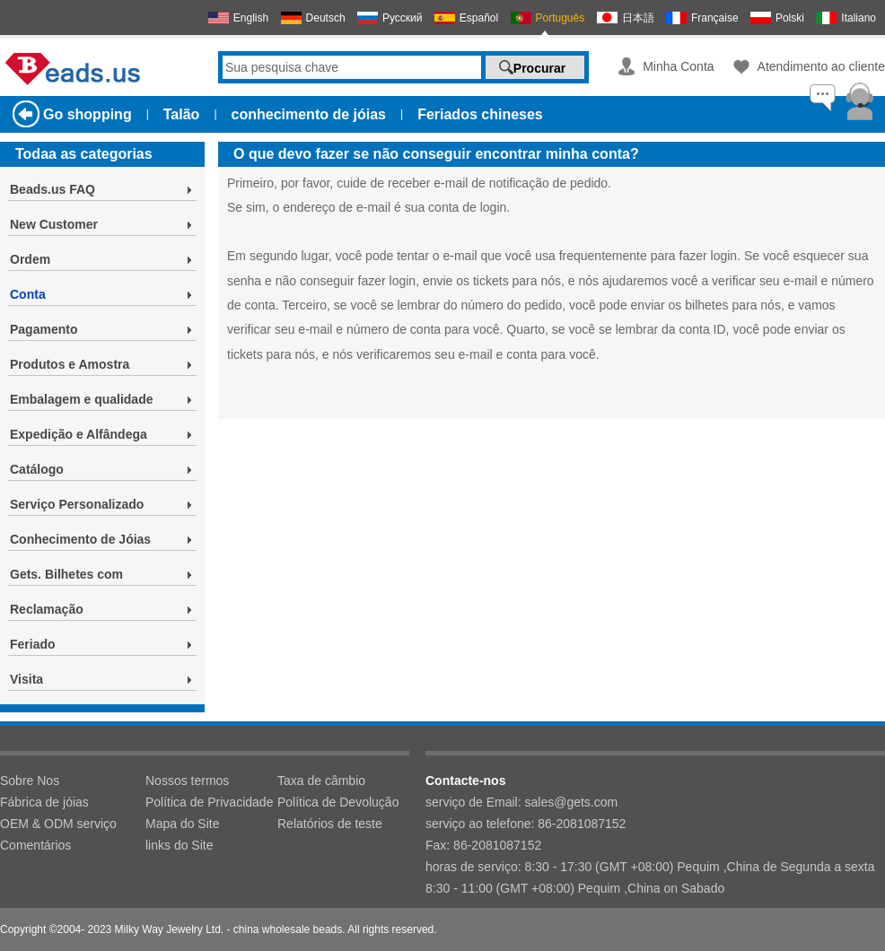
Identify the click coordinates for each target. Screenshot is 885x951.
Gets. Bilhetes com (66, 574)
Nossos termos (187, 780)
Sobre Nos (29, 780)
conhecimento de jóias (309, 114)
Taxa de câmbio (321, 780)
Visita (26, 679)
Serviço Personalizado (77, 504)
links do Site (179, 845)
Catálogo (37, 469)
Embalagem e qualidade (81, 399)
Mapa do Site (182, 823)
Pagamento (43, 329)
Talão (181, 114)
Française (715, 18)
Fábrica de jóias (44, 802)
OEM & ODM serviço (58, 823)
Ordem (30, 259)
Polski (789, 18)
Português (560, 18)
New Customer (54, 224)
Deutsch (326, 18)
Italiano (858, 18)
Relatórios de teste (329, 823)
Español (479, 18)
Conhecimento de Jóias (80, 539)
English (250, 18)
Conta (28, 294)
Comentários (35, 845)
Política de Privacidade (209, 802)
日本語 (638, 18)
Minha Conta (678, 66)
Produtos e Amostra (69, 364)
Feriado (33, 644)
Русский (402, 18)
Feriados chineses (480, 114)
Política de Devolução (338, 802)
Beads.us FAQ (52, 189)
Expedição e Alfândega (78, 434)
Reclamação (46, 609)
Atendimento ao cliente (821, 66)
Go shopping (87, 114)
